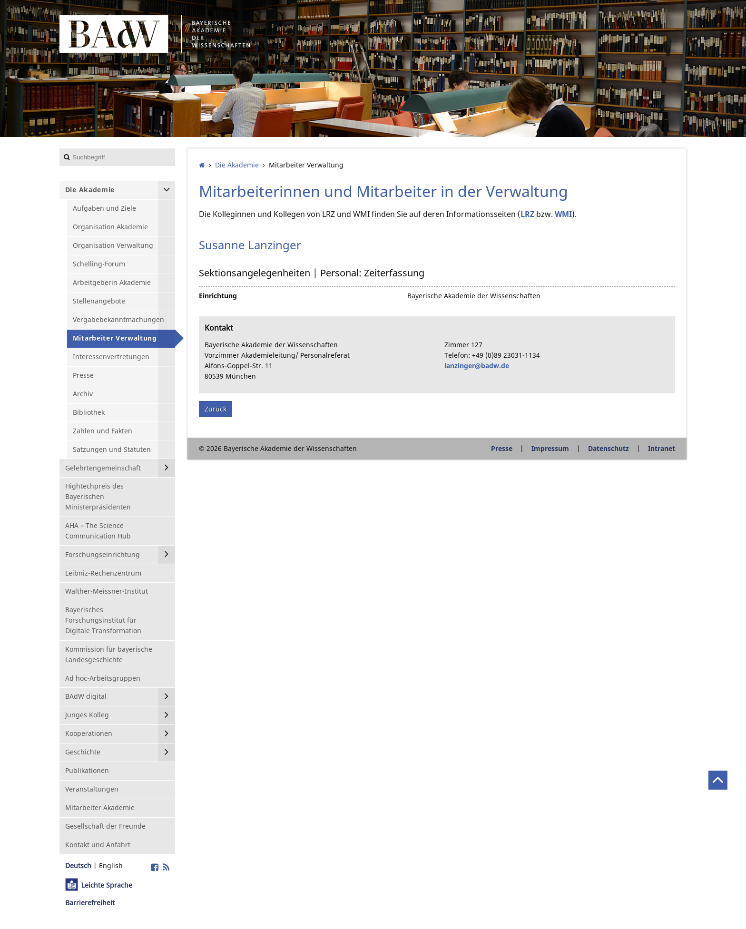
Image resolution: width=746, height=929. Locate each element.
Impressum (550, 448)
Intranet (661, 448)
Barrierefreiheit (90, 902)
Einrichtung (218, 295)
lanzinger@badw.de (476, 365)
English (111, 865)
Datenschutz (608, 448)
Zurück (215, 408)
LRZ (527, 214)
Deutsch (78, 865)
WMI (563, 214)
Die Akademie (237, 164)
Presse (501, 448)
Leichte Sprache (106, 885)
